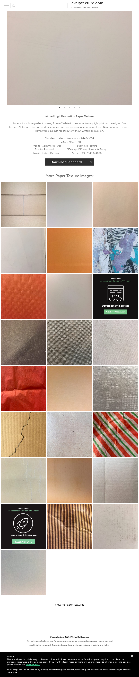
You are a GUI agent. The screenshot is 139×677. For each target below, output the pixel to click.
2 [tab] (64, 107)
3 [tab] (69, 107)
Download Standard (66, 162)
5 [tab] (79, 107)
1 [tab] (59, 107)
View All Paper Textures (69, 604)
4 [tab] (74, 107)
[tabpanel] (69, 58)
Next (134, 58)
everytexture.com (87, 4)
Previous (4, 58)
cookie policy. (33, 664)
